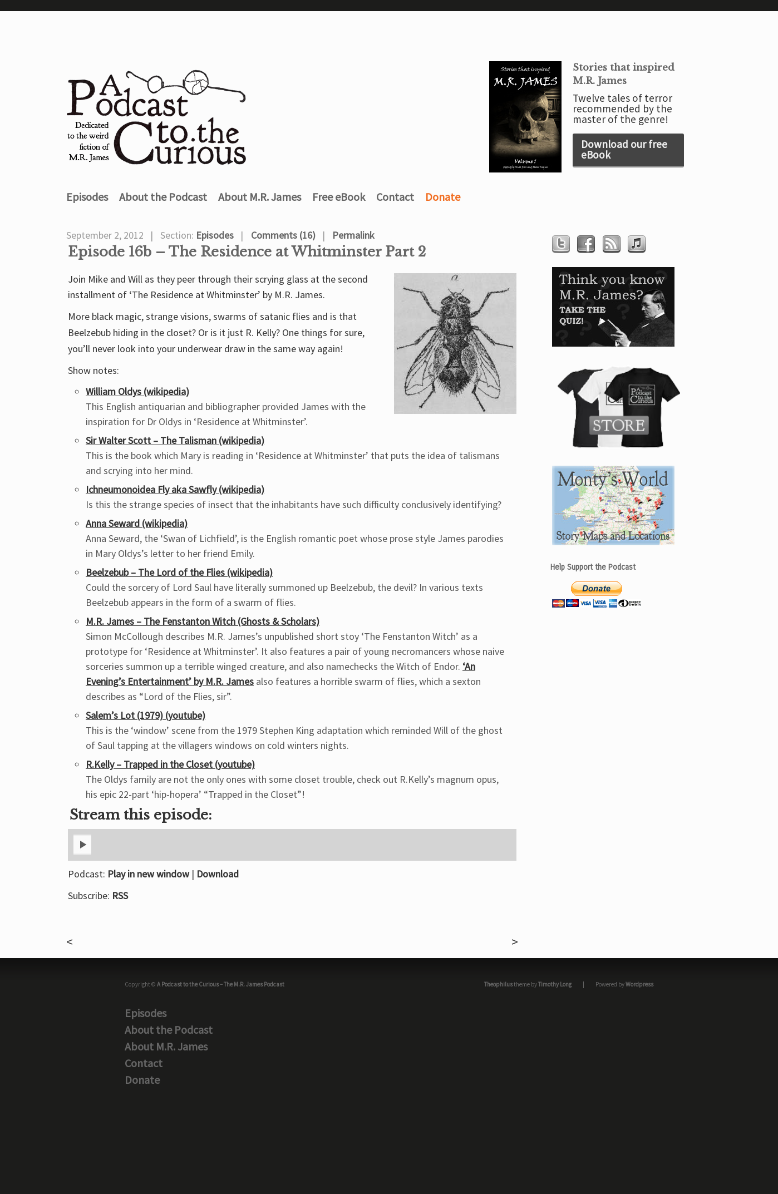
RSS (120, 895)
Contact (395, 197)
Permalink (353, 235)
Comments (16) (283, 235)
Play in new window (148, 873)
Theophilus (498, 984)
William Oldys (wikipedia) (137, 391)
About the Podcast (163, 197)
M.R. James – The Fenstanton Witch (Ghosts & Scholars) (202, 621)
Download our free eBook (624, 149)
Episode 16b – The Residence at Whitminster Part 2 (247, 252)
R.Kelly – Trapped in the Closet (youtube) (170, 764)
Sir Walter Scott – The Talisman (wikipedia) (175, 440)
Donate (442, 197)
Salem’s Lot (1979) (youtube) (145, 715)
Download (217, 873)
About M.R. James (259, 197)
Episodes (87, 197)
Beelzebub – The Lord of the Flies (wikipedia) (179, 572)
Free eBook (338, 197)
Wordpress (639, 984)
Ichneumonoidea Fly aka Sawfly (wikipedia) (175, 489)
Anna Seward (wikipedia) (137, 523)
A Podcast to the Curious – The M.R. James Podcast (220, 984)
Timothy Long (555, 984)
